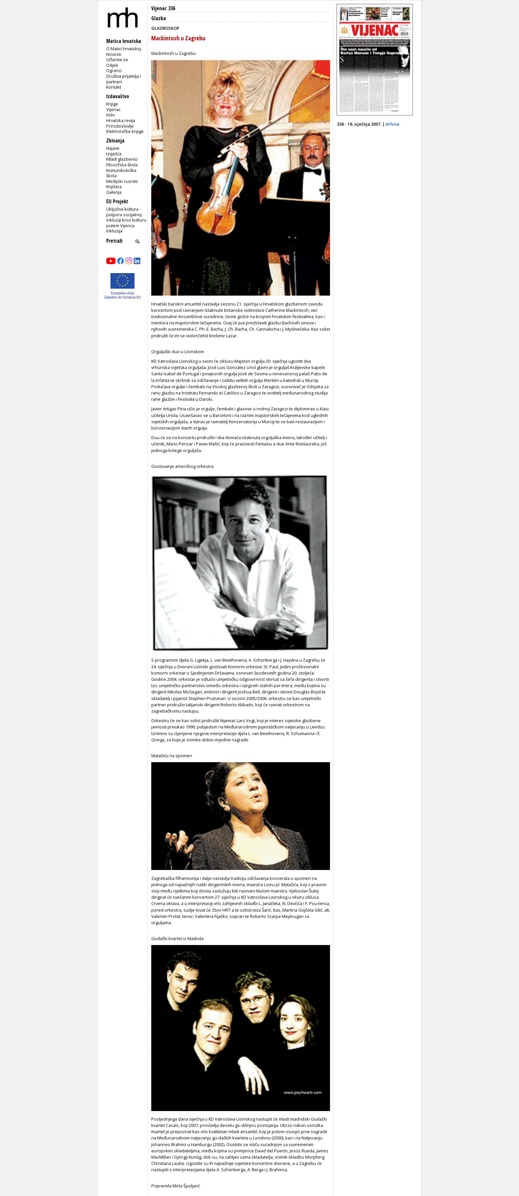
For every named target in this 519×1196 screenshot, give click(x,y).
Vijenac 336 (163, 8)
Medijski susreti (122, 181)
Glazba (158, 18)
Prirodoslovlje (120, 126)
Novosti (113, 54)
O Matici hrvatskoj (123, 49)
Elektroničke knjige (125, 131)
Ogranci (113, 70)
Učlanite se (117, 59)
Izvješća (113, 154)
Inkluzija (114, 231)
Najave (112, 148)
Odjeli (112, 65)
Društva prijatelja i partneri (123, 79)
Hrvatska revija (120, 120)
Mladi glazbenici (122, 159)
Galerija (113, 192)
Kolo (110, 115)
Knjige (112, 104)
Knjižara (113, 186)
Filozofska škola (122, 165)
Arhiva (392, 124)
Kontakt (113, 87)
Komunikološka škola (121, 173)
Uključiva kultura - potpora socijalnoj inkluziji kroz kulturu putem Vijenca (126, 217)
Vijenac (113, 109)
